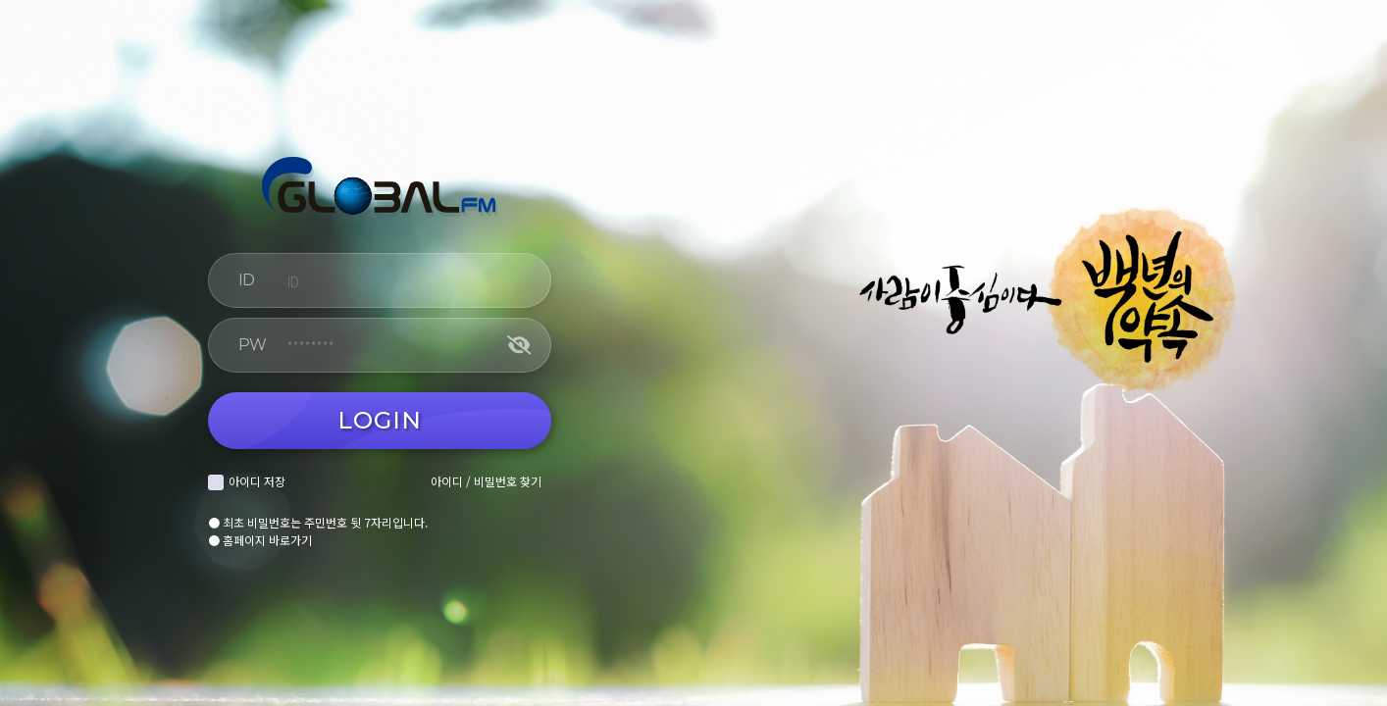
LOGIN (379, 420)
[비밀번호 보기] (518, 345)
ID (246, 280)
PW (252, 344)
